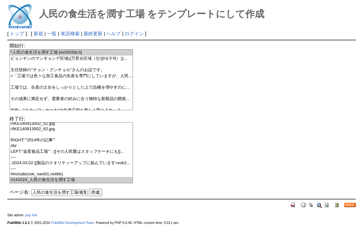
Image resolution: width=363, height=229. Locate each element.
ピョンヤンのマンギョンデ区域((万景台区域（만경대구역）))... (71, 59)
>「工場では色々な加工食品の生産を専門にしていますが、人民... (71, 76)
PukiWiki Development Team (72, 223)
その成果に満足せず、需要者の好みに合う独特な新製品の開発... (71, 99)
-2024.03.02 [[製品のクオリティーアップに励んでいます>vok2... (71, 163)
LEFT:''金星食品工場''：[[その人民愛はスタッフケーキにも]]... (71, 152)
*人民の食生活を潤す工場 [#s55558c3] (71, 53)
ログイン (134, 33)
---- (71, 157)
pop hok (31, 215)
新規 (38, 33)
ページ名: (20, 192)
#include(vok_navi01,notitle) (71, 174)
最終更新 (92, 33)
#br (71, 146)
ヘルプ (113, 33)
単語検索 (70, 33)
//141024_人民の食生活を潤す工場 (71, 180)
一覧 (51, 33)
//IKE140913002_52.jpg (71, 123)
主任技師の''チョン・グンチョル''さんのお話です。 (71, 70)
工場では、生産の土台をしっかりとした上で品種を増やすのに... (71, 87)
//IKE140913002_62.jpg (71, 129)
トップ (17, 33)
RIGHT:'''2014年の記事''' (71, 140)
